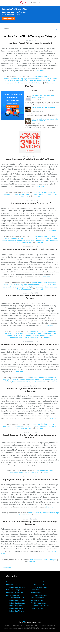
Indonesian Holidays (17, 587)
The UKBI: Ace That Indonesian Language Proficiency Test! (30, 344)
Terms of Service (48, 628)
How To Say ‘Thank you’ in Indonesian (43, 107)
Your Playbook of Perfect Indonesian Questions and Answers (30, 296)
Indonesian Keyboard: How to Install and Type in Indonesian (30, 389)
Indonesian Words (43, 81)
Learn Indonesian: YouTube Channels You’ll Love (30, 159)
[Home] (30, 4)
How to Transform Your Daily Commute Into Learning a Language (30, 522)
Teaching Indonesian (38, 603)
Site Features (36, 592)
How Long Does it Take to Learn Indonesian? (30, 43)
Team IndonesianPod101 (21, 382)
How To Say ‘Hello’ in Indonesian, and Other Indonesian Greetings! (45, 120)
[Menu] (3, 3)
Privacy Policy (26, 627)
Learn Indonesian (31, 194)
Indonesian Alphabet (39, 76)
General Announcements (15, 582)
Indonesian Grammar (39, 331)
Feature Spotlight (40, 595)
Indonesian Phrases (12, 81)
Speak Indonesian (21, 83)
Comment (50, 83)
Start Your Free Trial (8, 18)
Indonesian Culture (39, 192)
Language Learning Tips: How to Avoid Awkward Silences (30, 479)
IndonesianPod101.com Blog (14, 9)
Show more (40, 71)
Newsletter (35, 590)
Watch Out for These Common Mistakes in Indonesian (30, 249)
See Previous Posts (8, 567)
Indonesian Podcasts (28, 81)
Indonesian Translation (14, 592)
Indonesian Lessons (35, 79)
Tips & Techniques (35, 83)
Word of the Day (37, 608)
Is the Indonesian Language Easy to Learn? (30, 203)
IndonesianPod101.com (49, 625)
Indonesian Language (19, 79)
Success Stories (37, 600)
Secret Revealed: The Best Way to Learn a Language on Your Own (30, 436)
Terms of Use (34, 627)
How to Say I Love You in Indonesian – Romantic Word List (43, 96)
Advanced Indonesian (39, 377)
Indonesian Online (50, 79)
